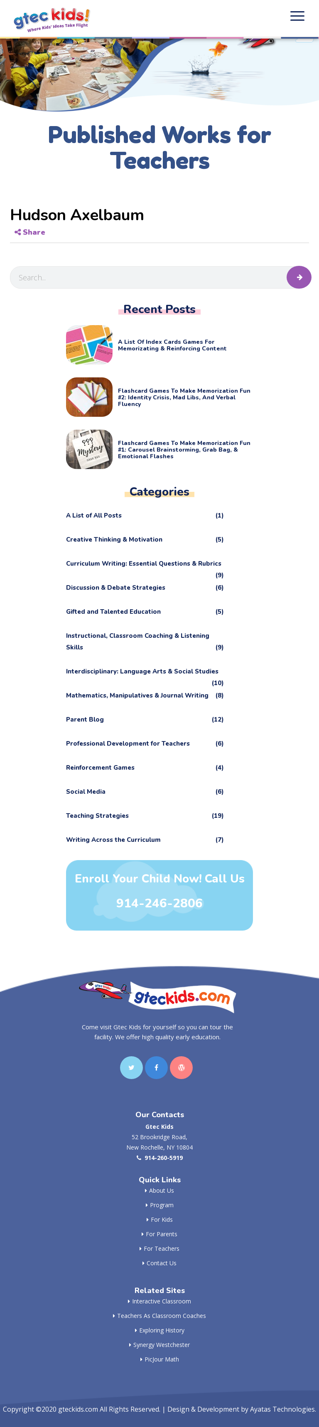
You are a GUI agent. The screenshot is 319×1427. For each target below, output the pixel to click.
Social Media (145, 791)
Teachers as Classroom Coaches (159, 1316)
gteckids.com (78, 1409)
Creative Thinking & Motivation (145, 539)
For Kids (160, 1219)
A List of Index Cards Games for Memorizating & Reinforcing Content (172, 345)
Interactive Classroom (159, 1301)
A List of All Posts (145, 515)
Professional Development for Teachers (145, 743)
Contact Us (159, 1263)
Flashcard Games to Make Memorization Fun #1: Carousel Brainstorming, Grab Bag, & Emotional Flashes (184, 450)
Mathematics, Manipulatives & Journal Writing (145, 695)
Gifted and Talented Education (145, 611)
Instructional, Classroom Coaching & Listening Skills (145, 642)
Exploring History (159, 1330)
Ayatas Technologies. (283, 1409)
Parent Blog (145, 719)
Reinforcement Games (145, 767)
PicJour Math (159, 1359)
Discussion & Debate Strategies (145, 587)
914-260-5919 (160, 1158)
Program (160, 1205)
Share (30, 232)
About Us (159, 1190)
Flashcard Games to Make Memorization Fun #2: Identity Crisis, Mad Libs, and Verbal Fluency (184, 398)
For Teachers (159, 1248)
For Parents (159, 1234)
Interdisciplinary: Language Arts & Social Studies (145, 673)
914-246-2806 (159, 903)
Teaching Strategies (145, 816)
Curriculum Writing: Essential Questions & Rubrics (145, 565)
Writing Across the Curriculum (145, 840)
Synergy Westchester (159, 1345)
